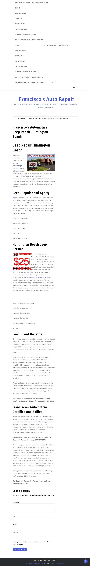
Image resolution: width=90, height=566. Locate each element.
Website (15, 532)
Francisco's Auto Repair (46, 99)
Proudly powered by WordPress (35, 564)
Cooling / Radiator (21, 29)
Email (15, 524)
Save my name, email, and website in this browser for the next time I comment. (32, 543)
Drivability (18, 18)
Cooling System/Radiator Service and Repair (29, 40)
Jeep (14, 198)
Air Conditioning (20, 13)
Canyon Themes (59, 564)
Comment (16, 502)
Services (18, 8)
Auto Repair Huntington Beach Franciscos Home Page (32, 2)
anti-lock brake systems (37, 277)
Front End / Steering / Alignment (25, 34)
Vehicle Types (51, 45)
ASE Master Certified (38, 422)
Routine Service (20, 24)
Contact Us (52, 82)
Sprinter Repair (63, 45)
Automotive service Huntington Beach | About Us (30, 82)
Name (15, 517)
